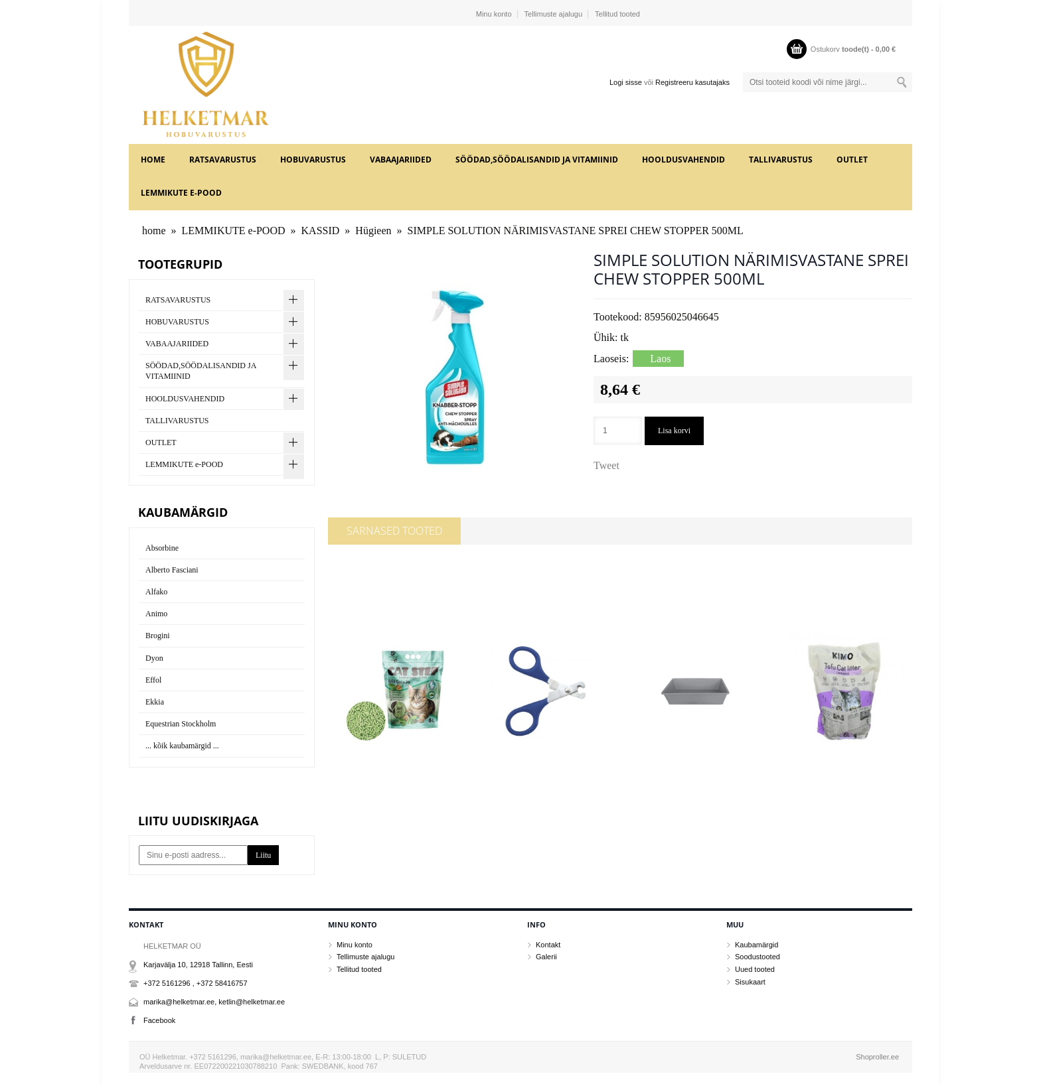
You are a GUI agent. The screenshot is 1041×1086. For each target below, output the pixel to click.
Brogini (157, 635)
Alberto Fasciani (172, 570)
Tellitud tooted (617, 14)
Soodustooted (757, 957)
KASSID (320, 230)
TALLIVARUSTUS (781, 159)
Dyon (154, 658)
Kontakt (548, 945)
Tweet (606, 465)
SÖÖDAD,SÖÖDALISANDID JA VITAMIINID (536, 159)
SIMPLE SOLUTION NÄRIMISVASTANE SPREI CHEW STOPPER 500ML (576, 230)
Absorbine (162, 548)
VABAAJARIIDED (401, 159)
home (153, 159)
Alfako (156, 591)
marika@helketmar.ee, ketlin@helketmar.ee (214, 1002)
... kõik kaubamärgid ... (182, 745)
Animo (156, 613)
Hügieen (373, 230)
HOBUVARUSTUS (313, 159)
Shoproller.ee (877, 1057)
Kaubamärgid (756, 945)
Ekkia (154, 702)
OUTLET (852, 159)
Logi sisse (625, 82)
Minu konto (494, 14)
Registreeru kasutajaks (692, 82)
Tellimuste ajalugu (553, 14)
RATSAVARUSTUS (222, 159)
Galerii (546, 957)
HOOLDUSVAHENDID (683, 159)
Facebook (159, 1020)
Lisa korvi (674, 430)
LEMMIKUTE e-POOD (181, 192)
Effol (153, 680)
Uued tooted (755, 969)
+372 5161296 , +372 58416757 (195, 983)
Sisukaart (750, 982)
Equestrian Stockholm (180, 723)
